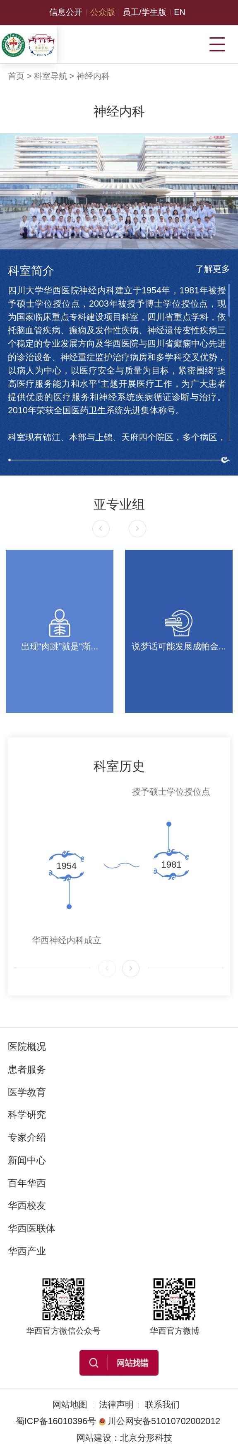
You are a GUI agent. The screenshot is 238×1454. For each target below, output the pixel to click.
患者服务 (27, 1069)
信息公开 (65, 12)
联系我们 (162, 1405)
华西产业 (27, 1251)
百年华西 (27, 1183)
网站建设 (94, 1438)
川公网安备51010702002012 (159, 1421)
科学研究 (27, 1114)
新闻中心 (27, 1160)
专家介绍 (27, 1137)
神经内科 (93, 76)
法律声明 (116, 1405)
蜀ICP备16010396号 (56, 1421)
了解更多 (212, 269)
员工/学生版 (144, 12)
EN (179, 12)
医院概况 (27, 1046)
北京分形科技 (146, 1438)
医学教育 (27, 1092)
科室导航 (50, 76)
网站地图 (70, 1405)
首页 (16, 76)
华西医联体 (31, 1228)
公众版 (102, 12)
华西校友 (27, 1205)
